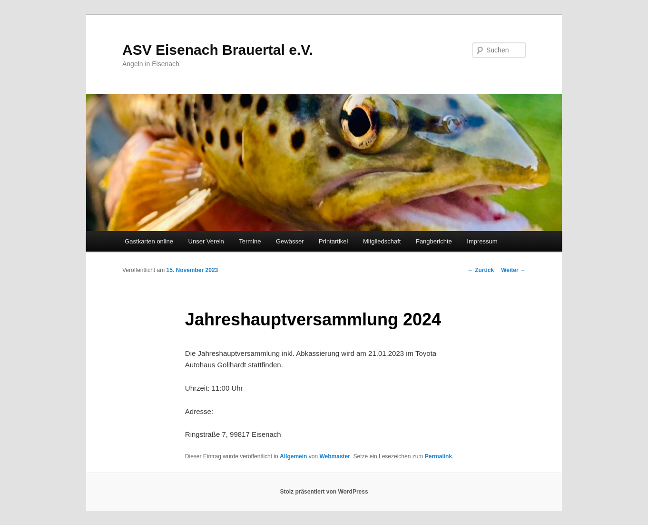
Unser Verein (206, 241)
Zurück (481, 270)
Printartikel (333, 241)
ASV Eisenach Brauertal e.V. (217, 50)
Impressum (482, 241)
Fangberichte (434, 241)
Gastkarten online (149, 241)
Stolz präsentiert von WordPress (324, 491)
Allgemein (293, 456)
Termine (250, 241)
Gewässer (290, 241)
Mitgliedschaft (382, 241)
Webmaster (334, 456)
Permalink (438, 456)
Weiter (513, 270)
